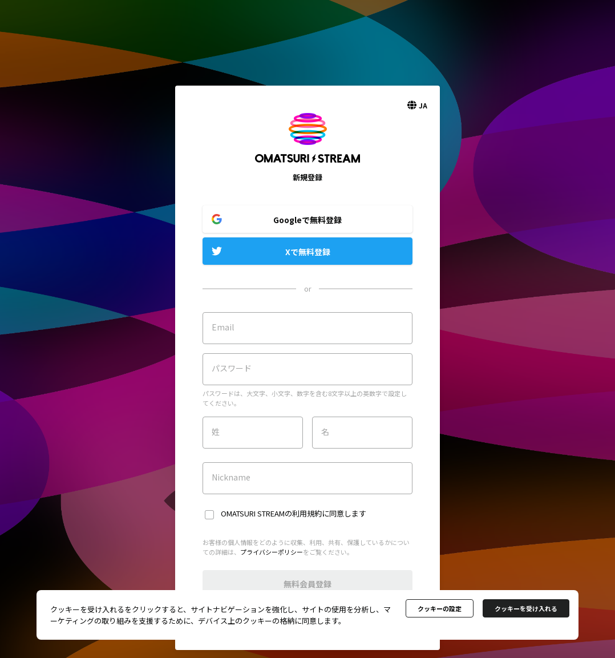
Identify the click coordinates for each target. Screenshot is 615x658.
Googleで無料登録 (307, 219)
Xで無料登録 (307, 251)
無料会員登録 (307, 584)
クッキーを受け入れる (526, 608)
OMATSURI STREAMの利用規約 (271, 513)
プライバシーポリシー (271, 551)
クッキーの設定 (440, 608)
